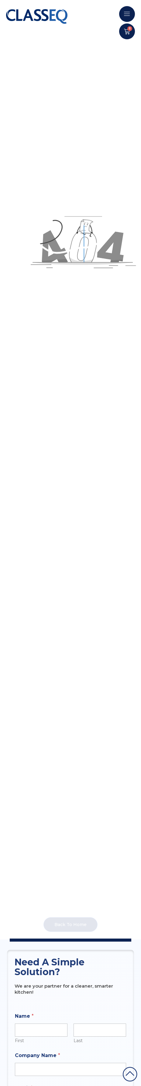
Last (78, 1040)
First (19, 1040)
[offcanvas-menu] (127, 14)
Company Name (37, 1055)
